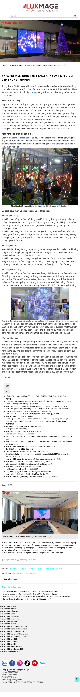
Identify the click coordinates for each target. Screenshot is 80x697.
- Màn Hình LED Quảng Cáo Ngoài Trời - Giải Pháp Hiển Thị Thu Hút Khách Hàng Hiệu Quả (36, 596)
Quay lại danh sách (11, 579)
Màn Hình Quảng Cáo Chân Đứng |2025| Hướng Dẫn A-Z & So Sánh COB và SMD (37, 409)
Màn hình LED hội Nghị (9, 621)
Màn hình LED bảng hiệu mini (11, 646)
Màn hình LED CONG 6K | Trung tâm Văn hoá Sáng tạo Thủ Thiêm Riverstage (33, 553)
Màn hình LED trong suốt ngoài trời (13, 629)
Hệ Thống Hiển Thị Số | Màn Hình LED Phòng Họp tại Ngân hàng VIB (30, 550)
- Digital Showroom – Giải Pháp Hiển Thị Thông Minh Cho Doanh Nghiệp (29, 594)
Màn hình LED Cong (7, 614)
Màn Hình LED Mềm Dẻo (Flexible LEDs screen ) (24, 467)
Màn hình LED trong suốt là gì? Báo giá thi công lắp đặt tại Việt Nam (32, 476)
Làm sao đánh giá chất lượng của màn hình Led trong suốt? (29, 464)
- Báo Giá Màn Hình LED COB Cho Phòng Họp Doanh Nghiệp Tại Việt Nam (30, 591)
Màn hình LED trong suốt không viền (14, 634)
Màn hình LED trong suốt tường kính (13, 636)
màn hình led (12, 113)
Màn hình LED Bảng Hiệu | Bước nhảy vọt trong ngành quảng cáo (30, 446)
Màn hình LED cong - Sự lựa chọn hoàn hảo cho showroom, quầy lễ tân (33, 459)
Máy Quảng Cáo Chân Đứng (16, 429)
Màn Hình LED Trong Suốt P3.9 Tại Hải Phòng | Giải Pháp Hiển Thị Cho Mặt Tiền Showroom (39, 545)
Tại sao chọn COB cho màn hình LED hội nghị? (24, 426)
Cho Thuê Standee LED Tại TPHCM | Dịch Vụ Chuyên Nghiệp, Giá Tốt (32, 414)
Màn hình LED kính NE (8, 644)
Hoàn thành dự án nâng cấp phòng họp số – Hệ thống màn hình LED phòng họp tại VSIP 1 (38, 548)
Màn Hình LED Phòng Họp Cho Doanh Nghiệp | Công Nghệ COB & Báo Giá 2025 (36, 406)
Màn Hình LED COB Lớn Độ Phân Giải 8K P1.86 (23, 431)
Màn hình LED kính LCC (9, 641)
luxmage (34, 92)
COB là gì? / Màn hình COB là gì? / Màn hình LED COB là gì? (28, 411)
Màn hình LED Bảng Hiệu (9, 611)
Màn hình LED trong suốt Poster (12, 631)
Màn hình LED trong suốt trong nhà (13, 626)
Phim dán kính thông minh (10, 651)
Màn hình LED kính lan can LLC (11, 649)
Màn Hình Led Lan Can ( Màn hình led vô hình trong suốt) (28, 461)
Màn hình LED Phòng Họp (9, 616)
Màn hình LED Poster (8, 606)
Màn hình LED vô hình (8, 624)
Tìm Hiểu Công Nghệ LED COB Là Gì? (20, 449)
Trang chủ (5, 65)
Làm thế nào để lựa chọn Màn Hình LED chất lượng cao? (27, 451)
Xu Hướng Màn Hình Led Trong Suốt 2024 (22, 469)
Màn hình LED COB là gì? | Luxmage (19, 416)
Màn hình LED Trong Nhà (9, 619)
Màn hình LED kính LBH (9, 639)
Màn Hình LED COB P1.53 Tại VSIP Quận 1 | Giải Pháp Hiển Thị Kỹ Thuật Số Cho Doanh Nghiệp (40, 543)
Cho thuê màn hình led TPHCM (24, 573)
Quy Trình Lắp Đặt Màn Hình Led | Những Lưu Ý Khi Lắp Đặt (28, 472)
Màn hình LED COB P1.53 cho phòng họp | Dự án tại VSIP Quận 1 (27, 537)
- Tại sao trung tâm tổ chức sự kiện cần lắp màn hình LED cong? (26, 599)
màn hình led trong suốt (19, 137)
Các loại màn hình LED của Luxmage (20, 434)
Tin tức (14, 65)
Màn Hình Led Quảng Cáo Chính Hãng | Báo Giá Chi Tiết (27, 474)
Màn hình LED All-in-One (9, 609)
